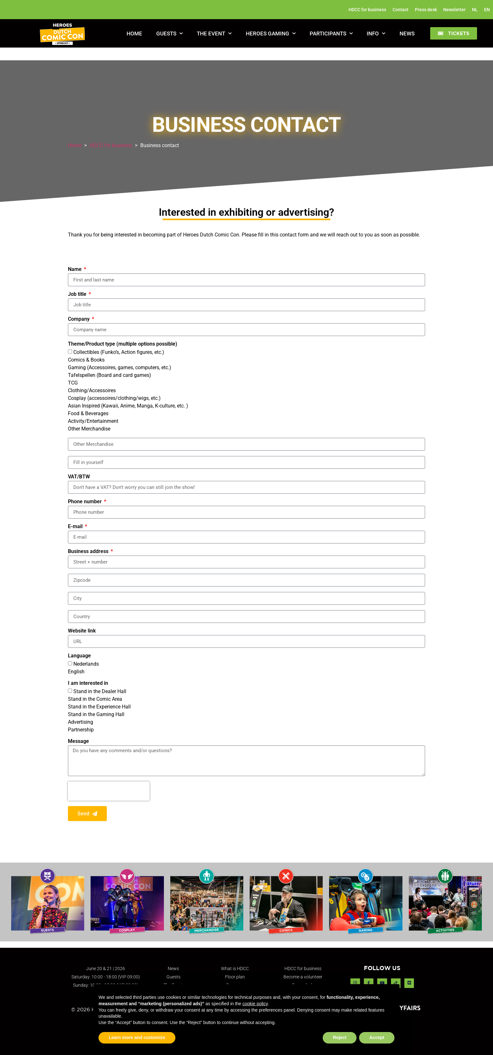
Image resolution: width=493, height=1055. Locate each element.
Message (78, 741)
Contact (400, 9)
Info (376, 33)
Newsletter (454, 9)
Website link (82, 631)
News (407, 33)
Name (75, 269)
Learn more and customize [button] (137, 1037)
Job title (78, 294)
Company (79, 319)
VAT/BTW (79, 477)
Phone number (85, 502)
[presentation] (109, 791)
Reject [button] (339, 1037)
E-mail (76, 526)
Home (134, 33)
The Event (214, 33)
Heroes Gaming (271, 33)
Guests (169, 33)
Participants (331, 33)
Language (79, 656)
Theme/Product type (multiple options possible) (122, 344)
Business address (89, 551)
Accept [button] (376, 1037)
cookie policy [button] (255, 1003)
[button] (453, 33)
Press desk (426, 9)
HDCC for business (367, 9)
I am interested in (88, 683)
